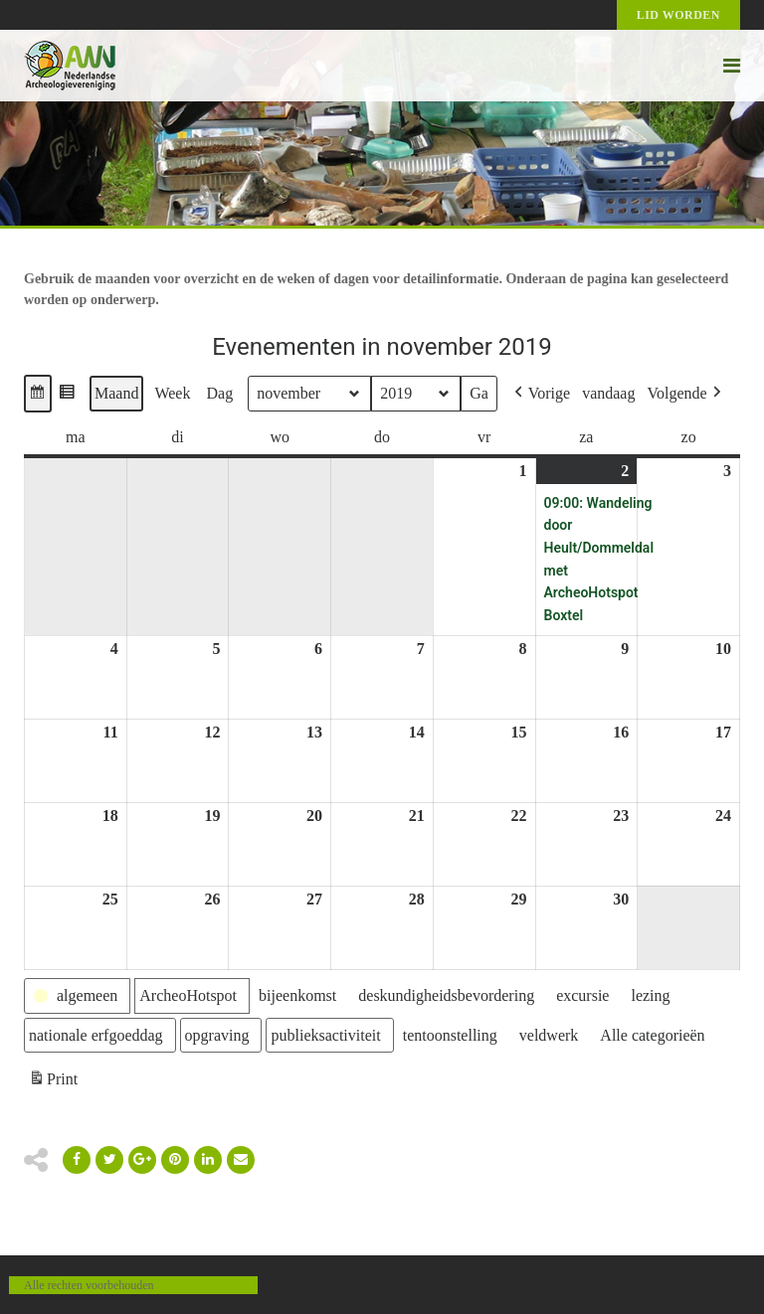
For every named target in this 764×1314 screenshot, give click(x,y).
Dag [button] (219, 393)
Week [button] (172, 393)
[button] (38, 393)
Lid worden (678, 15)
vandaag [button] (608, 393)
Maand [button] (116, 393)
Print (53, 1082)
